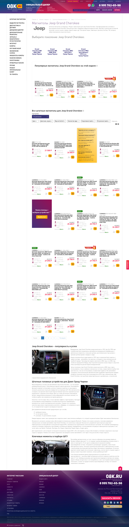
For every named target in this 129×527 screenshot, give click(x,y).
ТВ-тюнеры (14, 74)
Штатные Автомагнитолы (60, 19)
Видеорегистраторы (17, 23)
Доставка (102, 1)
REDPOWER (51, 8)
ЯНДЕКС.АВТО (31, 7)
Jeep (73, 19)
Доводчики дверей (16, 30)
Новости (88, 1)
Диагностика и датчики (15, 26)
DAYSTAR (29, 10)
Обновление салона (14, 52)
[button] (18, 19)
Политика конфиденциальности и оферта (21, 511)
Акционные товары (13, 503)
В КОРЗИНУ (127, 265)
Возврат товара (12, 505)
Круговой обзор (15, 48)
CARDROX (29, 8)
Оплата (95, 1)
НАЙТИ (98, 10)
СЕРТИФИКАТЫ (52, 10)
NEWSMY (41, 500)
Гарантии (110, 1)
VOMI (38, 8)
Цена (34, 121)
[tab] (18, 19)
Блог (81, 1)
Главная (62, 1)
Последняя (62, 338)
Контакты (118, 1)
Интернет (13, 43)
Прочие (12, 65)
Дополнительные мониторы (16, 33)
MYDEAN (41, 503)
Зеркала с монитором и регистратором (15, 39)
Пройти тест (42, 217)
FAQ (8, 513)
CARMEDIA (40, 10)
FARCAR (39, 7)
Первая (35, 338)
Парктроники (14, 60)
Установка (10, 508)
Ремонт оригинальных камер (15, 70)
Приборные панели (17, 63)
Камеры (12, 46)
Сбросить (114, 121)
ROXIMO (49, 7)
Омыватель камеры (17, 55)
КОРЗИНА (117, 10)
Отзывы (9, 500)
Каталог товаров (73, 1)
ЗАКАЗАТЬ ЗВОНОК (107, 10)
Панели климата (16, 58)
